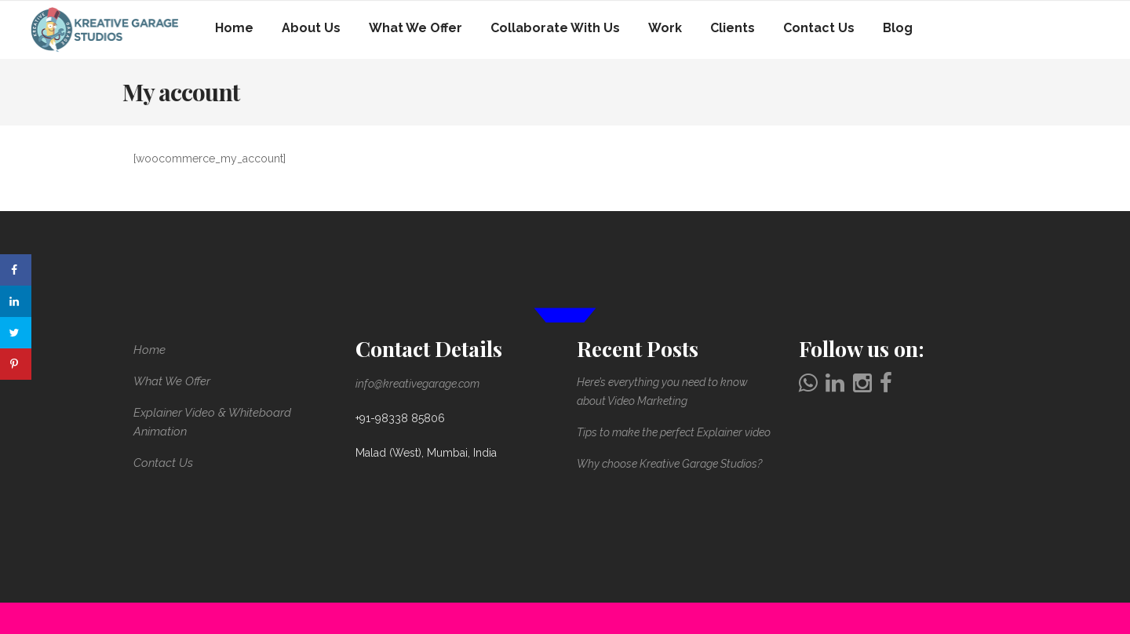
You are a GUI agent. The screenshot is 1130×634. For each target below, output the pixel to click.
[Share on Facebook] (15, 270)
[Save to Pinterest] (15, 364)
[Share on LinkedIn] (15, 301)
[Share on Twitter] (15, 332)
